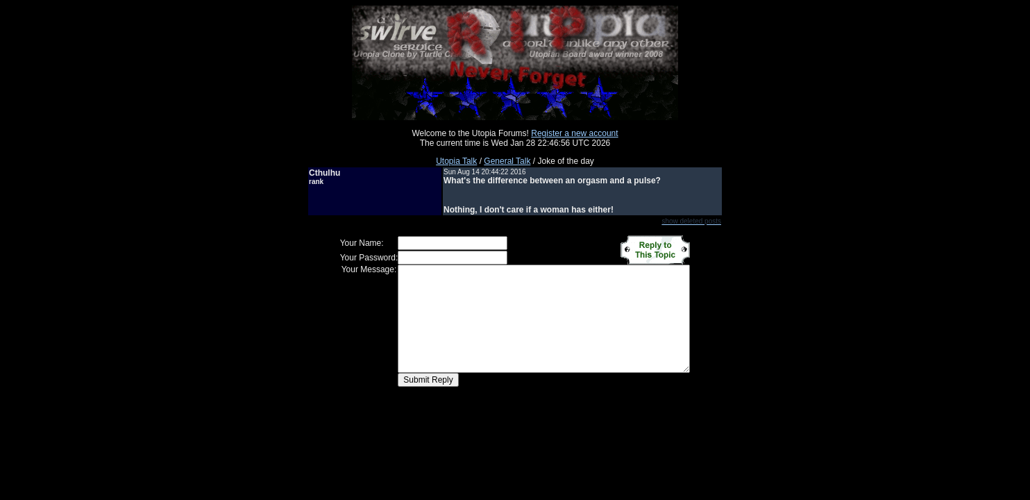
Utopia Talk (456, 161)
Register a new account (574, 133)
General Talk (507, 161)
